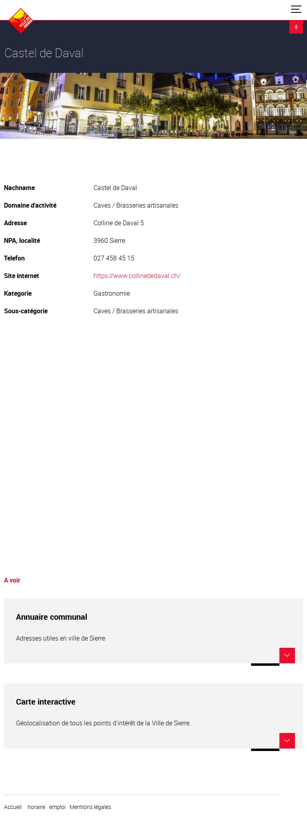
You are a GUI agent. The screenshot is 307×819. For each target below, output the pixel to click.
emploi (57, 807)
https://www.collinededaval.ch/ (137, 275)
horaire (36, 807)
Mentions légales (90, 807)
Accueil (13, 807)
